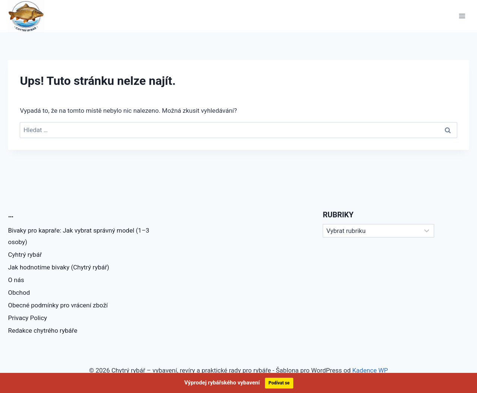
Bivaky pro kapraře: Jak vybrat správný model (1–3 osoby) (78, 236)
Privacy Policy (27, 318)
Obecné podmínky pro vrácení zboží (58, 305)
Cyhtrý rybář (25, 254)
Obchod (19, 292)
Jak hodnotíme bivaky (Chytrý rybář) (58, 267)
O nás (16, 280)
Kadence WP (370, 370)
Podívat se (279, 383)
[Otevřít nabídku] (462, 16)
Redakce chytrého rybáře (42, 330)
